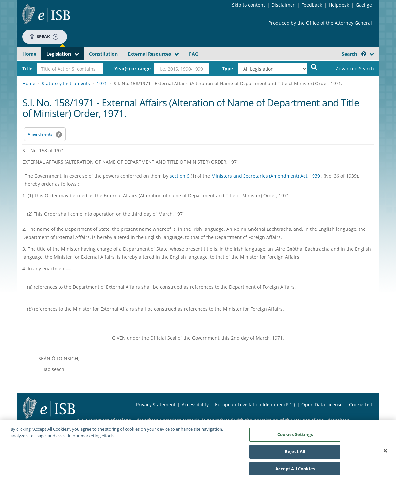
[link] (349, 68)
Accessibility (195, 404)
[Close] (385, 453)
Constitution (103, 54)
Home (29, 54)
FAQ (193, 54)
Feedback (311, 5)
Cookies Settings (295, 437)
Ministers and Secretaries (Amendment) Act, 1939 (265, 176)
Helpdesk (339, 5)
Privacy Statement (155, 404)
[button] (363, 53)
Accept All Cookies (295, 471)
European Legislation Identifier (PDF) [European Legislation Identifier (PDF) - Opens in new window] (255, 404)
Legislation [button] (58, 54)
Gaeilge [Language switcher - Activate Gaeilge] (364, 5)
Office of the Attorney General (339, 23)
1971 (102, 83)
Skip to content (248, 5)
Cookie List (360, 404)
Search (354, 54)
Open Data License (322, 404)
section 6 (179, 176)
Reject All (295, 454)
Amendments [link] (40, 134)
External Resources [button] (149, 54)
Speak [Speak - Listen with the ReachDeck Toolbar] (43, 37)
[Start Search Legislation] (314, 66)
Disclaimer (283, 5)
